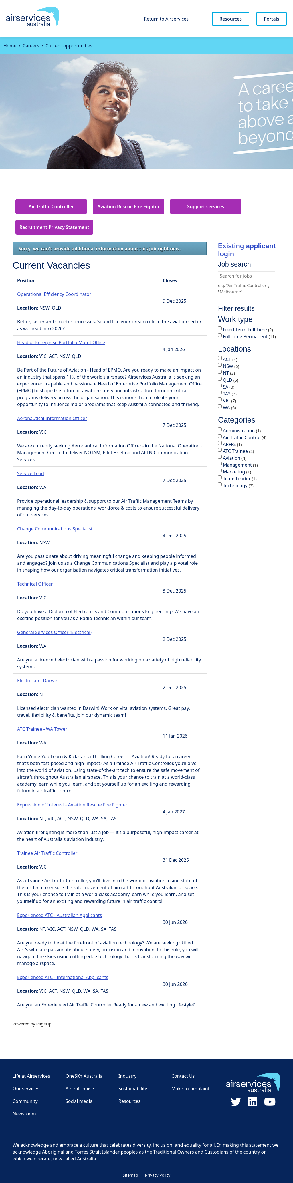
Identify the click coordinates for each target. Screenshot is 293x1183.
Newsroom (24, 1114)
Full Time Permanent (249, 336)
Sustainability (132, 1088)
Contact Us (183, 1076)
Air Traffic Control (244, 437)
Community (25, 1101)
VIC (229, 400)
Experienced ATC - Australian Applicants (59, 915)
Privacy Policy (157, 1175)
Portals (271, 19)
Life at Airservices (31, 1076)
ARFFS (232, 444)
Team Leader (240, 478)
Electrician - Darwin (37, 680)
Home (10, 46)
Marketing (237, 472)
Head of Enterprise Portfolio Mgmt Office (61, 342)
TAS (230, 394)
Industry (127, 1076)
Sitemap (130, 1175)
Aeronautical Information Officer (52, 418)
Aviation (234, 458)
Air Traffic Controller (51, 206)
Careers (31, 46)
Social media (79, 1101)
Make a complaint (190, 1088)
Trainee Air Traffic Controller (47, 853)
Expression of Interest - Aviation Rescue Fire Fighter (72, 805)
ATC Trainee (238, 451)
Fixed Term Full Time (248, 329)
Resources (230, 19)
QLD (230, 380)
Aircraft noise (80, 1088)
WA (229, 407)
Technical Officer (35, 584)
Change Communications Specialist (55, 529)
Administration (242, 430)
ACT (230, 359)
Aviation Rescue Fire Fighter (128, 206)
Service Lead (30, 473)
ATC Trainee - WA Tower (42, 729)
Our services (26, 1088)
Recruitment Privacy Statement (54, 227)
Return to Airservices (166, 19)
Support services (205, 206)
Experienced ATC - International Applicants (62, 977)
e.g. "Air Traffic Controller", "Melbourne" (243, 288)
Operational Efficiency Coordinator (54, 294)
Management (240, 465)
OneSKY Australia (84, 1076)
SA (228, 387)
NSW (231, 366)
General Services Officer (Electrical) (54, 632)
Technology (238, 485)
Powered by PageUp (32, 1024)
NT (229, 373)
